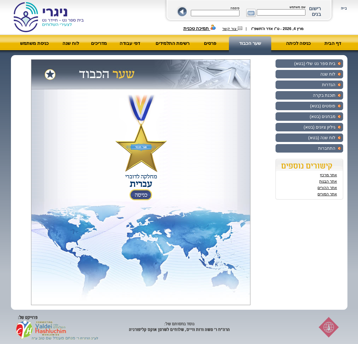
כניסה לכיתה (298, 43)
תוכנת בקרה (324, 95)
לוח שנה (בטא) (322, 137)
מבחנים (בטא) (322, 116)
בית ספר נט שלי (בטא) (314, 63)
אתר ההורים (327, 187)
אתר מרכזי (328, 175)
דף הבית (332, 43)
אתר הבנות (328, 181)
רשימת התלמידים (173, 43)
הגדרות (328, 84)
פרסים (210, 43)
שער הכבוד (250, 43)
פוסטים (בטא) (322, 105)
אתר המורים (327, 194)
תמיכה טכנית (199, 28)
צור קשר (232, 28)
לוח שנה (70, 43)
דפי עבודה (130, 43)
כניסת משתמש (34, 43)
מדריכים (99, 43)
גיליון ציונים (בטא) (320, 127)
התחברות (326, 148)
